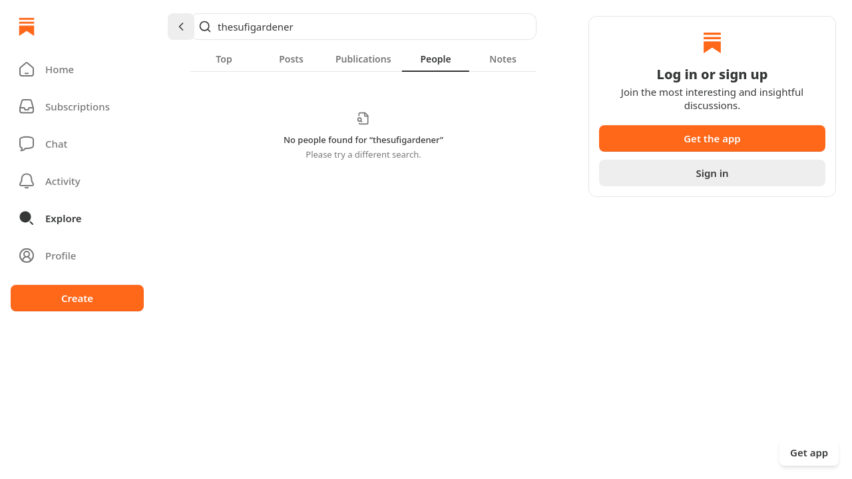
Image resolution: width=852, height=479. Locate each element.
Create (77, 298)
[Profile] (77, 255)
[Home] (27, 27)
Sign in (712, 173)
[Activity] (77, 181)
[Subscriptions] (77, 106)
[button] (77, 69)
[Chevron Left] (181, 26)
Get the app (712, 138)
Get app (809, 452)
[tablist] (363, 58)
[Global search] (363, 26)
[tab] (224, 58)
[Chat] (77, 144)
